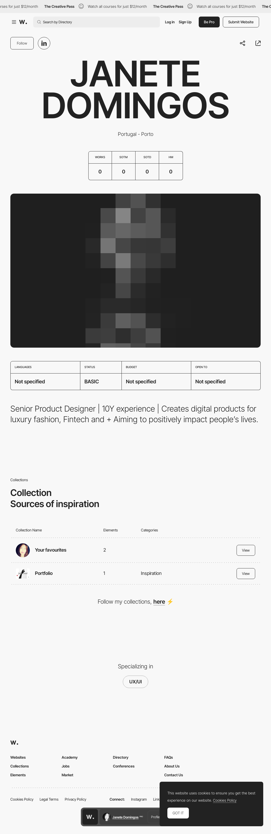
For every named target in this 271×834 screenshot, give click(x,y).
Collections (19, 766)
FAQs (168, 757)
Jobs (65, 766)
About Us (172, 766)
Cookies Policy (21, 799)
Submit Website (241, 22)
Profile (155, 817)
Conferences (123, 766)
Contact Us (173, 775)
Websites (18, 757)
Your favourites (50, 550)
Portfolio (44, 573)
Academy (70, 757)
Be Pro (209, 22)
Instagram (139, 799)
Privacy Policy (75, 799)
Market (67, 775)
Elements (18, 775)
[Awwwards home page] (90, 817)
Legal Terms (49, 799)
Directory (121, 757)
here (159, 601)
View (246, 550)
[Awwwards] (23, 22)
